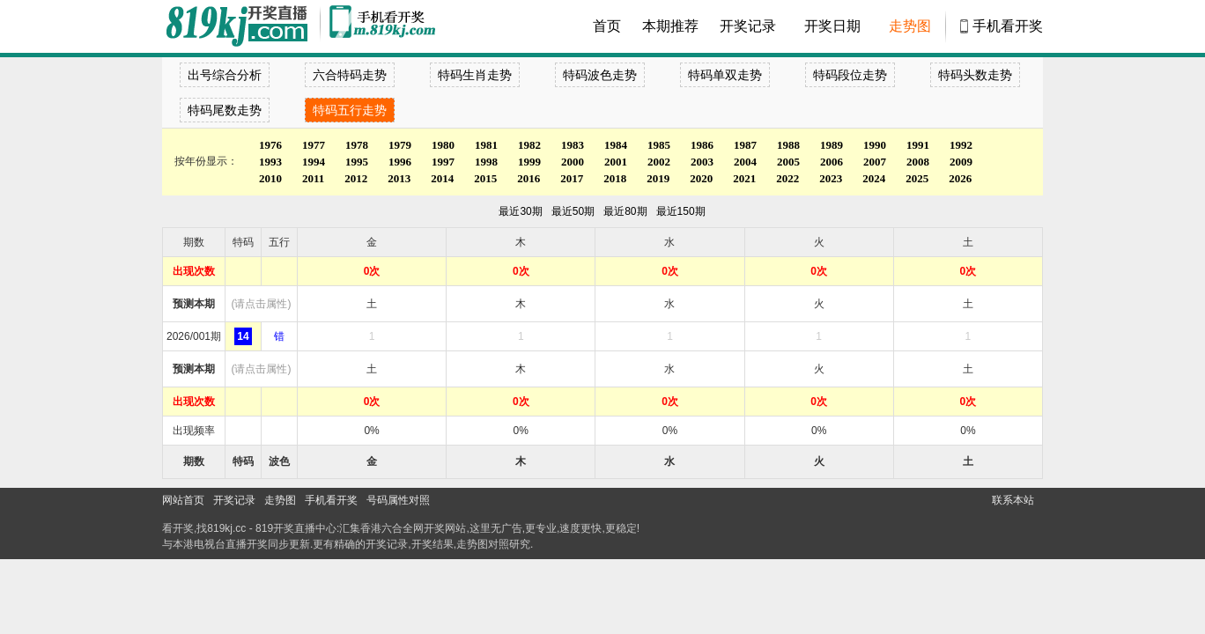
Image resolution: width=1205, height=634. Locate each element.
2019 (658, 178)
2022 (787, 178)
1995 (356, 161)
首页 (607, 25)
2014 (442, 178)
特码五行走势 (350, 110)
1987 (745, 144)
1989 (831, 144)
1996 (399, 161)
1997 (443, 161)
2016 (528, 178)
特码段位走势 (850, 75)
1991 (917, 144)
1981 (486, 144)
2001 (615, 161)
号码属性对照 (398, 500)
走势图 (910, 25)
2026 (960, 178)
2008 (917, 161)
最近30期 (520, 211)
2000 (572, 161)
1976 (270, 144)
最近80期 (625, 211)
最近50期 (573, 211)
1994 (313, 161)
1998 (486, 161)
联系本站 (1013, 500)
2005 (788, 161)
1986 (702, 144)
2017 (571, 178)
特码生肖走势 (475, 75)
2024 (873, 178)
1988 (788, 144)
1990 (874, 144)
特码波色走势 (600, 75)
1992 (961, 144)
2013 (399, 178)
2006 (831, 161)
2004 (745, 161)
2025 (917, 178)
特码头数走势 (975, 75)
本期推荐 (670, 25)
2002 (658, 161)
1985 (658, 144)
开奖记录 (748, 25)
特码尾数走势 (225, 110)
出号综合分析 (225, 75)
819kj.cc (226, 528)
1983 (572, 144)
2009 (961, 161)
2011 (313, 178)
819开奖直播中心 (295, 528)
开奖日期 (832, 25)
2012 (355, 178)
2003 (702, 161)
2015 (485, 178)
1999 (529, 161)
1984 (615, 144)
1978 (356, 144)
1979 (399, 144)
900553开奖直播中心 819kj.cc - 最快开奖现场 (241, 26)
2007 (874, 161)
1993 (270, 161)
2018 (614, 178)
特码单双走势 (725, 75)
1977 (313, 144)
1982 (529, 144)
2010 (270, 178)
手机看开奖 (1007, 25)
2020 (701, 178)
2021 (744, 178)
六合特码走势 (350, 75)
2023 (830, 178)
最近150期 (681, 211)
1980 (443, 144)
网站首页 (183, 500)
